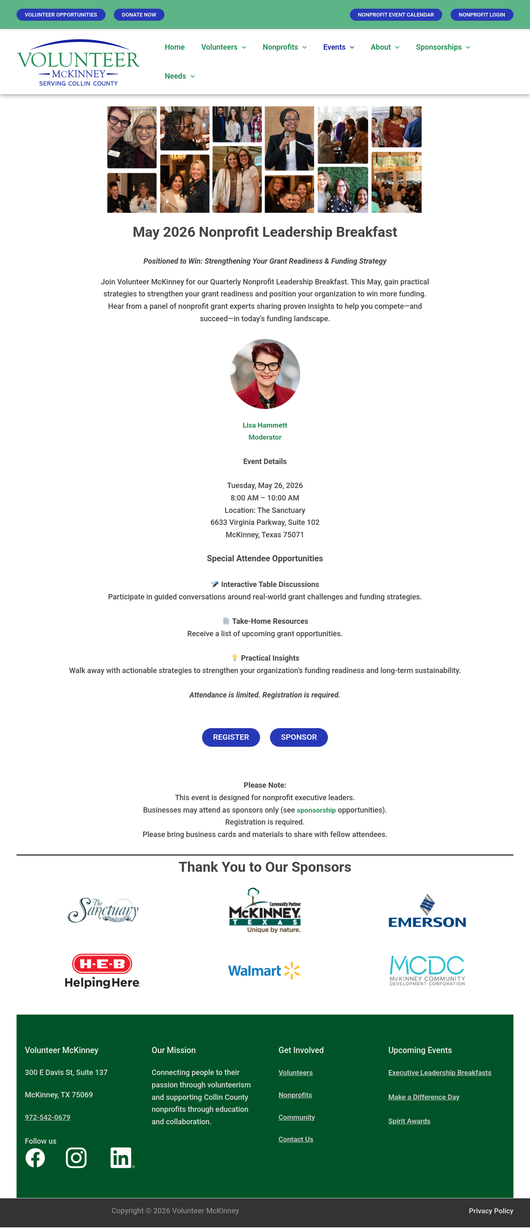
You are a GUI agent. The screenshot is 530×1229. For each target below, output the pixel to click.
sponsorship (316, 811)
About (378, 47)
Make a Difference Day (426, 1098)
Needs (179, 76)
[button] (61, 15)
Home (174, 47)
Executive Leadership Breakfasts (442, 1074)
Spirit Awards (410, 1122)
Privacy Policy (490, 1212)
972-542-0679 (49, 1118)
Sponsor (301, 738)
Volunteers (221, 47)
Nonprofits (280, 47)
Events (333, 47)
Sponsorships (434, 47)
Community (298, 1118)
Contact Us (297, 1141)
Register (229, 738)
